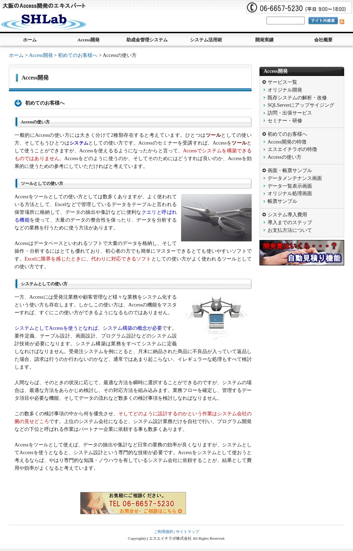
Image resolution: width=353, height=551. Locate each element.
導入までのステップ (290, 222)
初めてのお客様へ (77, 55)
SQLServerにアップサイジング (301, 105)
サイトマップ (187, 531)
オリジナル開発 (285, 90)
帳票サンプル (282, 201)
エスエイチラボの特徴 (292, 149)
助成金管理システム (147, 39)
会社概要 (323, 39)
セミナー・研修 (285, 120)
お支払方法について (290, 230)
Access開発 (88, 39)
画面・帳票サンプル (290, 170)
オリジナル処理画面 (290, 193)
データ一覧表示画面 (290, 186)
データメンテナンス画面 (295, 178)
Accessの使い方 (284, 157)
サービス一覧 (282, 82)
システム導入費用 (287, 214)
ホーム (30, 39)
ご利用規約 (163, 531)
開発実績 (264, 39)
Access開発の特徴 (287, 142)
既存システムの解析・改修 (297, 97)
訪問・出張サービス (290, 113)
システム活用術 (206, 39)
